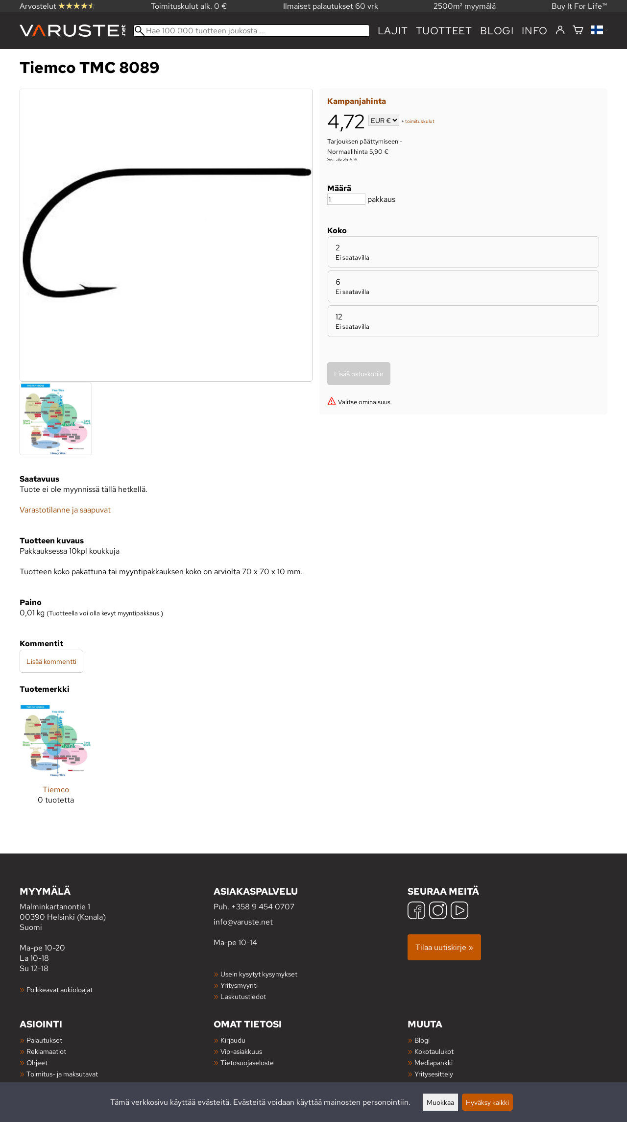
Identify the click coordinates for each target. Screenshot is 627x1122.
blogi (497, 30)
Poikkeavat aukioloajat (59, 989)
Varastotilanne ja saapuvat (65, 510)
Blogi (422, 1040)
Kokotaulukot (434, 1051)
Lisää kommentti (51, 661)
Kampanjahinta (356, 101)
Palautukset (44, 1040)
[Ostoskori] (578, 30)
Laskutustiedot (243, 996)
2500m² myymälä (465, 6)
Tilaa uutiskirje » (444, 947)
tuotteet (444, 30)
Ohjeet (37, 1062)
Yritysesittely (433, 1073)
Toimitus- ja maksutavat (62, 1073)
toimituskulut (419, 121)
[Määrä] (346, 199)
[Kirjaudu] (560, 30)
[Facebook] (416, 912)
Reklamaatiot (46, 1051)
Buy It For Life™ (579, 6)
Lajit (393, 30)
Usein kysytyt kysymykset (258, 973)
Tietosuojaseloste (247, 1062)
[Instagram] (438, 912)
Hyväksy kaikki (487, 1102)
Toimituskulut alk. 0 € (189, 6)
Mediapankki (433, 1062)
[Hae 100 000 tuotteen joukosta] (251, 30)
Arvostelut (57, 6)
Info (535, 30)
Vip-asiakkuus (241, 1051)
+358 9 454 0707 (262, 907)
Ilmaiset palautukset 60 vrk (330, 6)
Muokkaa (440, 1102)
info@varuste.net (243, 922)
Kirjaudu (232, 1040)
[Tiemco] (56, 762)
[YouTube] (459, 912)
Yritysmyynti (239, 985)
